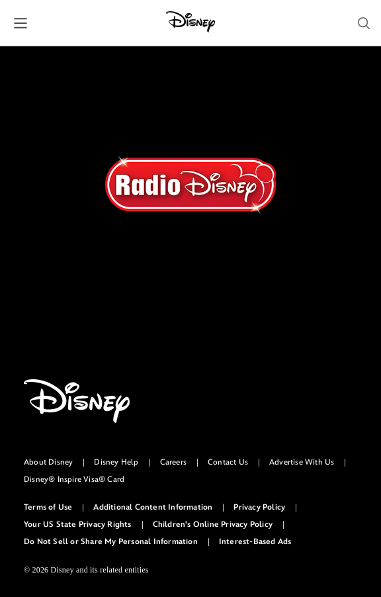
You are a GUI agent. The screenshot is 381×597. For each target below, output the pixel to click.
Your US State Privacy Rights (78, 524)
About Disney (48, 462)
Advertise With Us (301, 462)
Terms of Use (48, 507)
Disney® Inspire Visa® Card (74, 479)
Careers (173, 462)
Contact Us (228, 462)
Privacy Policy (259, 507)
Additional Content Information (152, 507)
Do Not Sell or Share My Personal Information (111, 542)
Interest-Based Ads (255, 542)
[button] (20, 23)
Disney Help (116, 462)
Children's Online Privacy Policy (213, 524)
